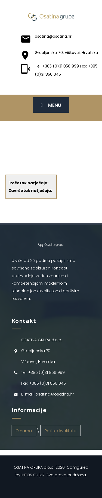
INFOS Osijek (33, 475)
